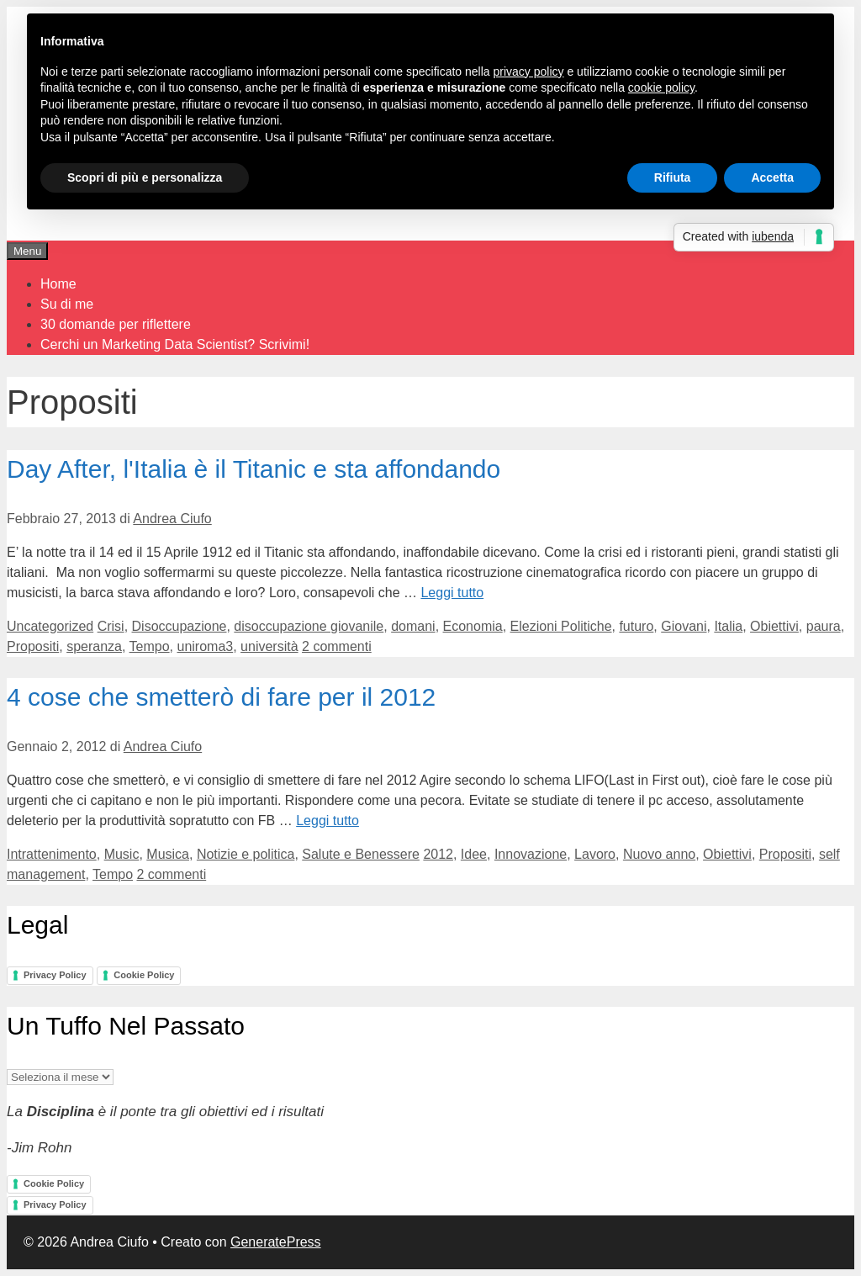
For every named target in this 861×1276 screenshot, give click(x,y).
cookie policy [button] (661, 87)
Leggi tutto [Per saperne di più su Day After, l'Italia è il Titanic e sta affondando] (451, 592)
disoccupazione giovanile (308, 626)
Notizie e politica (246, 854)
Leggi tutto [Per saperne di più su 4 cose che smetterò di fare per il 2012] (327, 820)
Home (58, 284)
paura (823, 626)
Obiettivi (774, 626)
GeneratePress (275, 1242)
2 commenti (337, 646)
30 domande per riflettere (115, 324)
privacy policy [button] (529, 71)
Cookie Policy (144, 975)
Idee (474, 854)
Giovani (683, 626)
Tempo (149, 646)
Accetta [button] (772, 177)
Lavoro (594, 854)
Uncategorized (50, 626)
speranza (94, 646)
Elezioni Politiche (561, 626)
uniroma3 (205, 646)
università (269, 646)
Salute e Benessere (361, 854)
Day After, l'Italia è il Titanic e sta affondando (253, 469)
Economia (473, 626)
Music (122, 854)
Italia (728, 626)
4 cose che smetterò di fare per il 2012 (221, 697)
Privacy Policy (55, 975)
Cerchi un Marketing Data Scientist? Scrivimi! (174, 344)
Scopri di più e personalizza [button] (144, 177)
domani (413, 626)
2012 (438, 854)
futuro (636, 626)
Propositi (33, 646)
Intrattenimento (52, 854)
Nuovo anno (659, 854)
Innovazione (530, 854)
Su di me (66, 304)
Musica (167, 854)
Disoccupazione (179, 626)
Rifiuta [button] (672, 177)
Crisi (111, 626)
